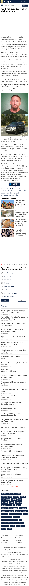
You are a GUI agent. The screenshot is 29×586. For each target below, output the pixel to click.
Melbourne (14, 189)
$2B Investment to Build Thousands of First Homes (14, 397)
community (4, 496)
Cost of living (8, 276)
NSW (3, 499)
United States (18, 514)
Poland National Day (8, 409)
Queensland (19, 502)
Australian (16, 496)
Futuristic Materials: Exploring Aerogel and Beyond (21, 232)
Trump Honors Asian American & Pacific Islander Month (12, 456)
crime (16, 191)
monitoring (11, 193)
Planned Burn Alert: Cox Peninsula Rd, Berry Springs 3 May (14, 318)
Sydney (15, 522)
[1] (19, 570)
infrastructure (23, 508)
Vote (5, 300)
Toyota (10, 191)
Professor (14, 499)
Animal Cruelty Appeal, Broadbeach (13, 427)
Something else (9, 296)
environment (5, 502)
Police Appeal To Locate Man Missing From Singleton (14, 324)
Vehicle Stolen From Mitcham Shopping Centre (11, 445)
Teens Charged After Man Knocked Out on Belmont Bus (13, 403)
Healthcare (7, 279)
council (9, 505)
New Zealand (5, 520)
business (4, 505)
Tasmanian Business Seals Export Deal (14, 463)
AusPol (11, 514)
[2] (20, 570)
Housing (6, 283)
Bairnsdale (4, 195)
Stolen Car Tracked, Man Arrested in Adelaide (14, 337)
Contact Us (18, 538)
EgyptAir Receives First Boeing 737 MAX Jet (13, 357)
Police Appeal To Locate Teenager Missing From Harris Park (13, 311)
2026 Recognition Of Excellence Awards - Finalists (12, 481)
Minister (12, 502)
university (18, 493)
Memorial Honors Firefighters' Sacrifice (11, 439)
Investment (4, 511)
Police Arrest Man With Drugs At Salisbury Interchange (12, 433)
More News (14, 486)
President (21, 522)
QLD (21, 520)
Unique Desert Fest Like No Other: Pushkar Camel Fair (20, 203)
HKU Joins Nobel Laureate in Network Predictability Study (14, 420)
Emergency (9, 517)
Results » (22, 300)
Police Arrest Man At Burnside (11, 451)
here (16, 180)
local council (4, 508)
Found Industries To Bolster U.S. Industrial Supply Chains (12, 414)
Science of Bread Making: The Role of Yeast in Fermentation (21, 222)
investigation (5, 514)
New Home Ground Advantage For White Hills (13, 475)
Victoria (21, 189)
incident (9, 528)
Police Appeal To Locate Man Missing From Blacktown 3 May (14, 469)
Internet (3, 528)
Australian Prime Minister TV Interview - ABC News (11, 370)
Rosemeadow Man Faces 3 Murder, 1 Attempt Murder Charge (14, 343)
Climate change (9, 273)
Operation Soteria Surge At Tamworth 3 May (14, 390)
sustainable (16, 517)
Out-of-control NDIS (10, 293)
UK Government (14, 520)
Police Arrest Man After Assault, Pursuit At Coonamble (12, 331)
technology (18, 511)
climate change (5, 525)
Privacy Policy (5, 540)
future (9, 522)
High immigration (9, 286)
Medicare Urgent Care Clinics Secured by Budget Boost (14, 376)
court (23, 525)
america (13, 525)
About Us (18, 540)
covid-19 (19, 505)
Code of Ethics (19, 535)
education (11, 511)
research (23, 496)
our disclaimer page (19, 584)
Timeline (4, 306)
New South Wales (14, 508)
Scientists (4, 522)
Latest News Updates (4, 537)
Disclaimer (4, 542)
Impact (18, 525)
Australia (4, 191)
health (19, 499)
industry (25, 511)
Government (11, 493)
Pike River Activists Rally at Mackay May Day (13, 351)
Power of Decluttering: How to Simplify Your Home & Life (21, 213)
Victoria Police (13, 195)
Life (2, 5)
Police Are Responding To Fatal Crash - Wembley (14, 364)
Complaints (18, 542)
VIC (20, 191)
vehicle (24, 191)
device (18, 193)
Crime (6, 290)
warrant (3, 193)
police (7, 189)
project (25, 514)
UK (14, 505)
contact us (7, 584)
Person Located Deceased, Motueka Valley (13, 383)
